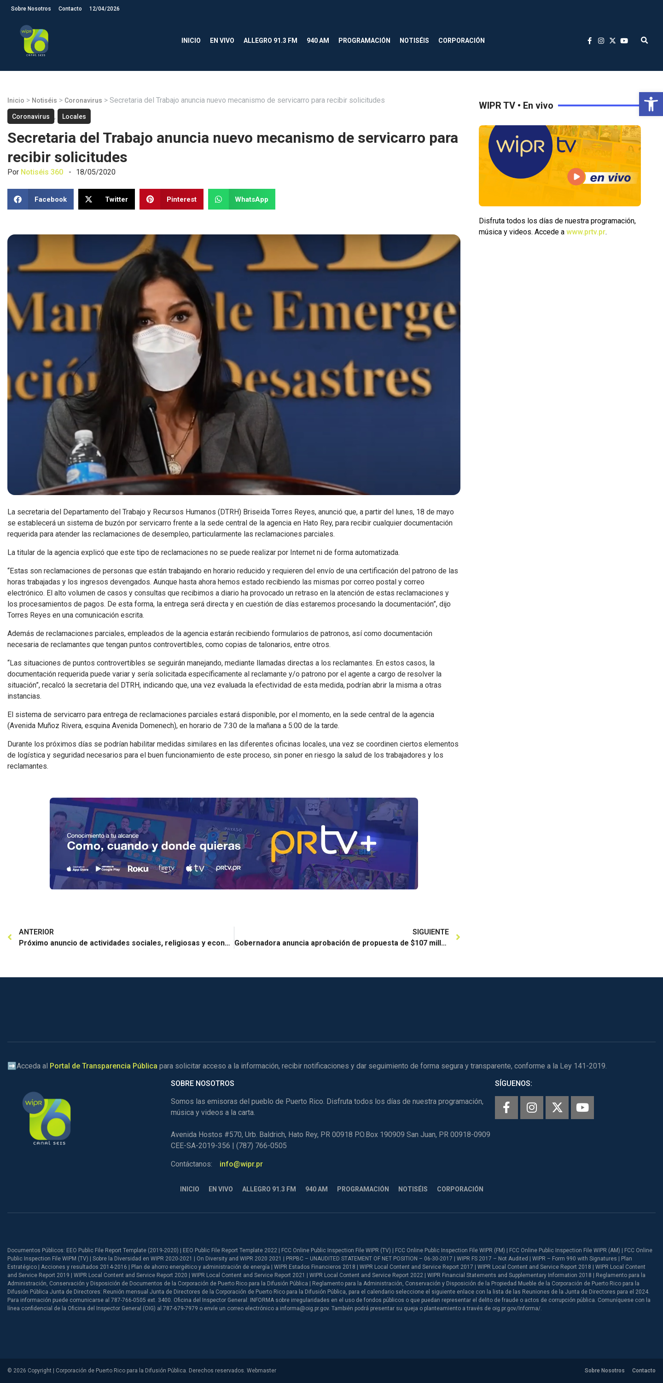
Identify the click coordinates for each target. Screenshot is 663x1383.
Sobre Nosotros (31, 9)
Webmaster (261, 1370)
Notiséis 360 (42, 172)
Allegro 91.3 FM (270, 40)
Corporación (461, 40)
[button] (651, 104)
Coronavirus (83, 100)
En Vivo (222, 40)
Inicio (191, 40)
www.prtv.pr (585, 232)
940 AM (318, 40)
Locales (74, 116)
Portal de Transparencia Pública (103, 1066)
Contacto (70, 9)
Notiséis (414, 40)
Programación (364, 40)
